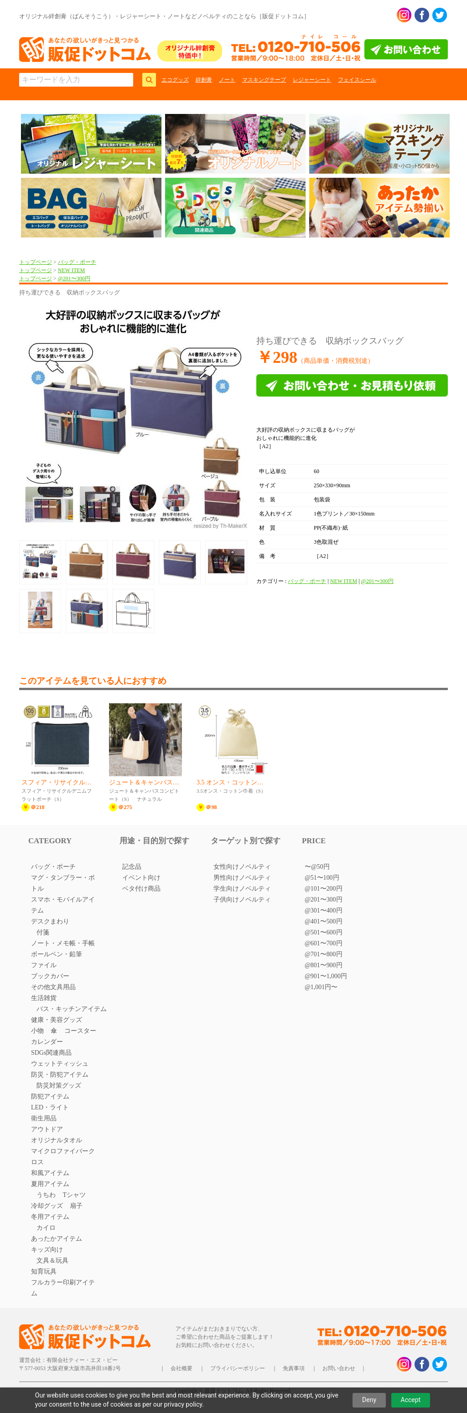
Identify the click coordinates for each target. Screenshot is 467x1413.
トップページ (35, 262)
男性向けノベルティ (242, 877)
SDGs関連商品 (51, 1052)
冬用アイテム (50, 1216)
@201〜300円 (74, 278)
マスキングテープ (264, 80)
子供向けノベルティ (242, 899)
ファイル (44, 965)
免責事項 (294, 1368)
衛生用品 (44, 1118)
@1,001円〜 (321, 987)
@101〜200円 (323, 888)
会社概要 (181, 1368)
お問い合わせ (338, 1368)
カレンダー (47, 1041)
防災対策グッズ (58, 1085)
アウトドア (47, 1129)
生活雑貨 (44, 998)
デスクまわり (50, 921)
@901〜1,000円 (326, 976)
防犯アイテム (50, 1096)
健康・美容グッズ (56, 1019)
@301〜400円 (323, 910)
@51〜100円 (322, 877)
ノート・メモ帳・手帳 (63, 943)
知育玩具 (44, 1271)
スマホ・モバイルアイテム (63, 905)
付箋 (42, 932)
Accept (411, 1399)
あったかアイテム (56, 1238)
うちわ (46, 1194)
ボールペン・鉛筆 (56, 954)
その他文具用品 (53, 987)
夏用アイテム (50, 1184)
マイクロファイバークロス (63, 1156)
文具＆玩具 (52, 1260)
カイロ (46, 1227)
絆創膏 (204, 80)
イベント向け (141, 877)
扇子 (76, 1205)
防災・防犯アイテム (59, 1074)
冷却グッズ (47, 1205)
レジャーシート (312, 80)
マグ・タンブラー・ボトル (63, 883)
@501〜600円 (323, 932)
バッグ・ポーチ (77, 262)
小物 (37, 1030)
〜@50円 (317, 866)
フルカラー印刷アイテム (63, 1288)
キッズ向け (47, 1249)
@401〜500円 (323, 921)
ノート (227, 80)
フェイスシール (357, 80)
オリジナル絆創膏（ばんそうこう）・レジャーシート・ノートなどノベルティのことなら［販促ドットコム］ (164, 16)
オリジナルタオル (56, 1140)
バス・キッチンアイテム (71, 1009)
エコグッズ (175, 80)
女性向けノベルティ (242, 866)
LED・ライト (50, 1107)
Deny (369, 1399)
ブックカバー (50, 976)
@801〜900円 (323, 965)
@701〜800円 (323, 954)
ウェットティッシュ (59, 1063)
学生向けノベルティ (242, 888)
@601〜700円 (323, 943)
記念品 (131, 866)
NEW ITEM (71, 270)
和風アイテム (50, 1173)
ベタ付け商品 (141, 888)
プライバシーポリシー (237, 1368)
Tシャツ (74, 1194)
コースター (80, 1030)
